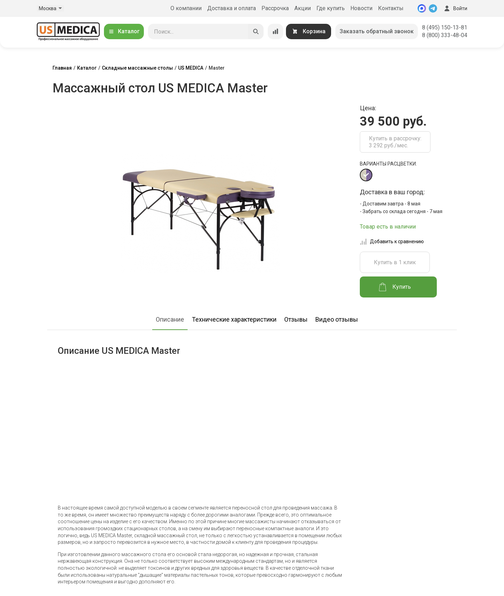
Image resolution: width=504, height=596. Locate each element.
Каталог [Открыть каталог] (124, 31)
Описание (170, 319)
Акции (302, 8)
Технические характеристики (234, 319)
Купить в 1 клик (395, 262)
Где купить (330, 8)
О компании (186, 8)
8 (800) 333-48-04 (444, 35)
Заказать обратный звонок (377, 31)
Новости (361, 8)
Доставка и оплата (231, 8)
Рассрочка (275, 8)
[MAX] (422, 8)
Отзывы (296, 319)
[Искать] (256, 31)
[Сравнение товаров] (275, 31)
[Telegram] (433, 8)
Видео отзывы (336, 319)
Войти (455, 8)
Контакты (391, 8)
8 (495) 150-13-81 (444, 27)
